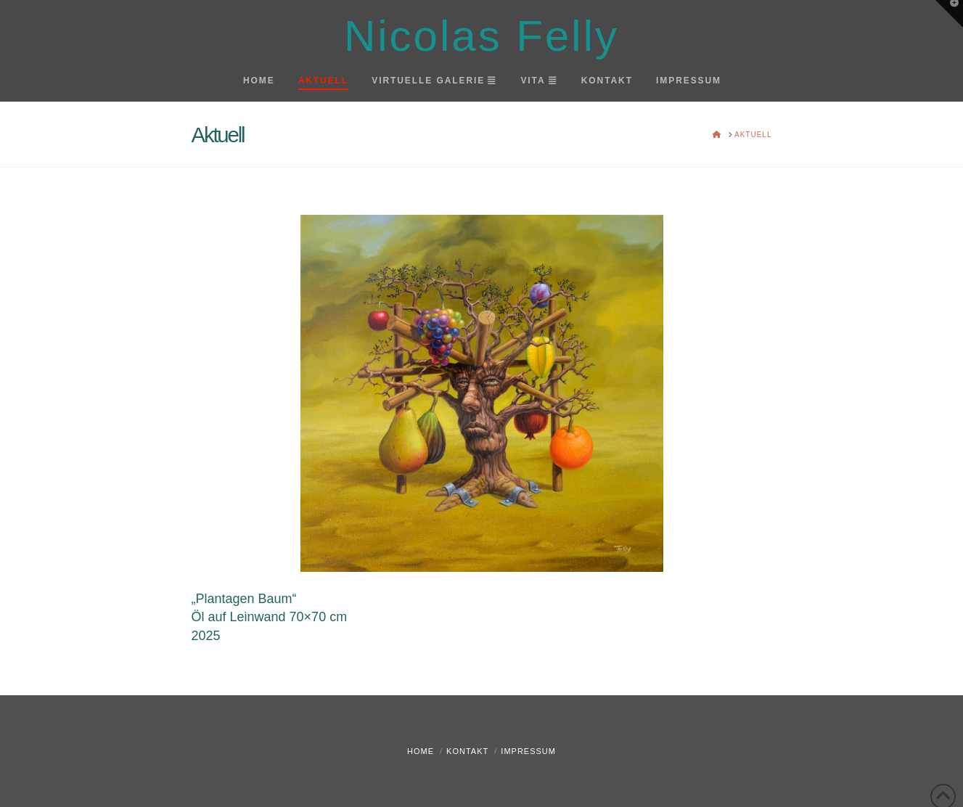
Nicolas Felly (481, 36)
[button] (949, 14)
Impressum (528, 751)
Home (420, 751)
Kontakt (467, 751)
